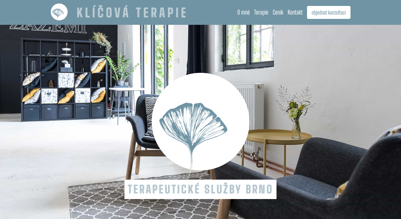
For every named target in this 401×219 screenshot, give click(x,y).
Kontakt (295, 12)
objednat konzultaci (329, 12)
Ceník (278, 12)
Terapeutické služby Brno (200, 189)
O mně (243, 12)
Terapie (261, 12)
